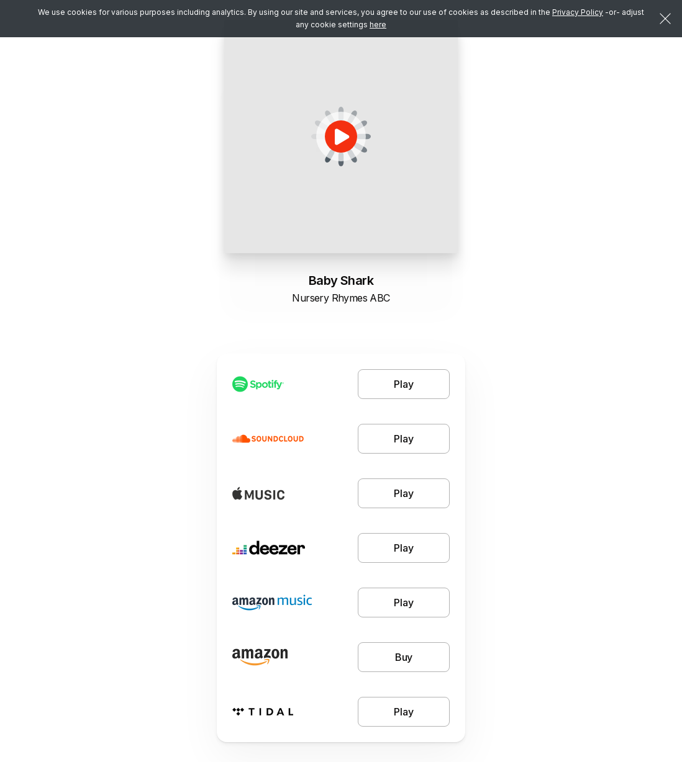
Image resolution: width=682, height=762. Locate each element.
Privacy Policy (577, 12)
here (378, 24)
